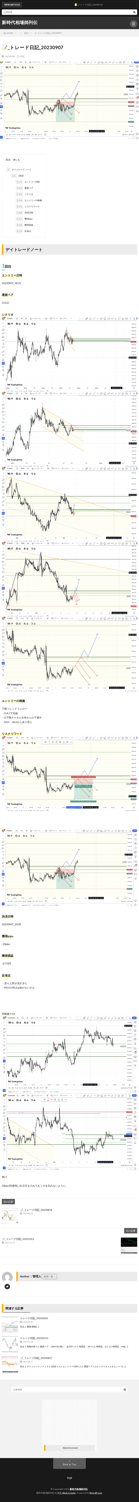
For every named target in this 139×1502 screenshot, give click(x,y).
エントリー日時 (28, 182)
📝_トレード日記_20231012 (18, 1238)
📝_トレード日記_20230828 (36, 1209)
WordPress (95, 1493)
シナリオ (24, 194)
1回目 (17, 176)
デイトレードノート (19, 169)
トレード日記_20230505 (34, 1318)
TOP (69, 1478)
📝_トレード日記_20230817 (36, 1357)
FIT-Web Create (67, 1493)
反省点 (23, 231)
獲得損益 (24, 225)
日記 (22, 56)
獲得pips (24, 219)
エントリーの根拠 (29, 200)
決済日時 (24, 213)
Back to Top (69, 1464)
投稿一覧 (48, 1276)
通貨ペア (24, 188)
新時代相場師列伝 (19, 22)
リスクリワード (28, 206)
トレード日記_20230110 (34, 1338)
